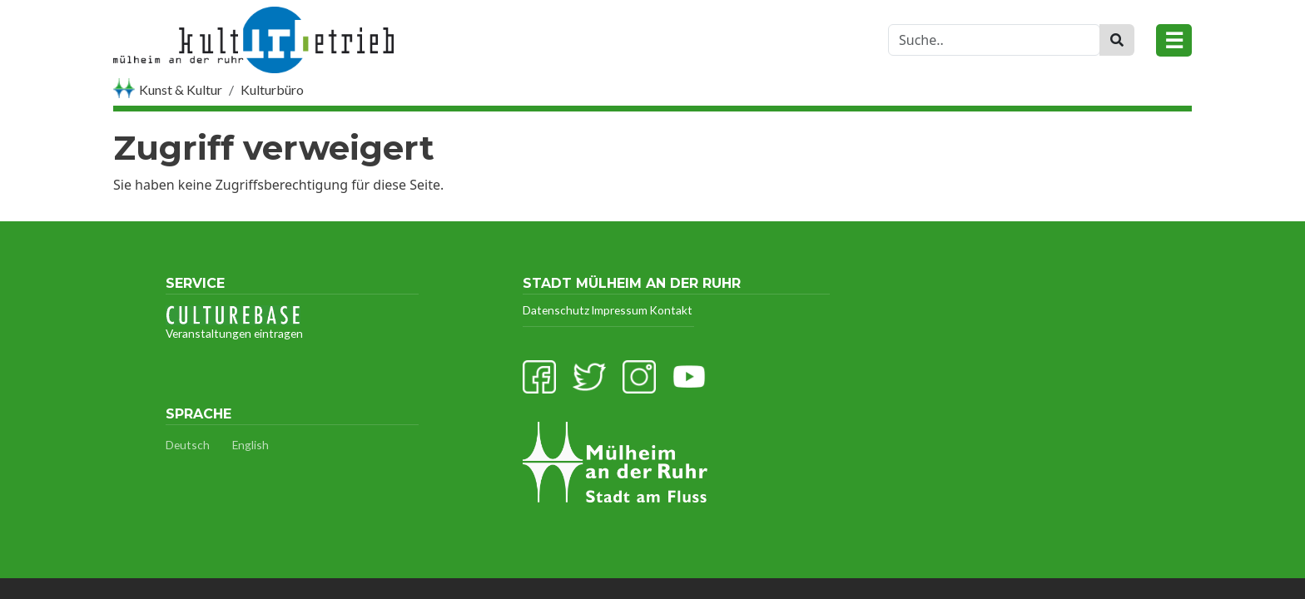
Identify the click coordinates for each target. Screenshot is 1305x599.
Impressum (619, 310)
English (250, 445)
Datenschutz (556, 310)
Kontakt (670, 310)
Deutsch (188, 445)
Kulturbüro (272, 89)
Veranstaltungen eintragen (234, 322)
